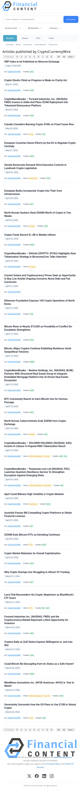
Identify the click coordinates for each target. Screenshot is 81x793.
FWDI (31, 115)
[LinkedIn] (44, 776)
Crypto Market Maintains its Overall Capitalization (32, 553)
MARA (32, 245)
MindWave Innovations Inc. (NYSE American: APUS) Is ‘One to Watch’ (39, 684)
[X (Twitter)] (29, 776)
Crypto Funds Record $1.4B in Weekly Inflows (30, 234)
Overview (10, 44)
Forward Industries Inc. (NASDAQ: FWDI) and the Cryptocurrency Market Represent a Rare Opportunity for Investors (36, 620)
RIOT (31, 204)
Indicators (54, 28)
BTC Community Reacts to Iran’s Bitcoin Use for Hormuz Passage (36, 400)
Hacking (31, 226)
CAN (31, 314)
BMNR (32, 362)
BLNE (32, 390)
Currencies (27, 44)
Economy (32, 267)
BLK (43, 608)
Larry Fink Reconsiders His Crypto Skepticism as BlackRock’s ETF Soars (39, 596)
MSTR (32, 156)
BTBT (32, 340)
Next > (71, 56)
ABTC (32, 412)
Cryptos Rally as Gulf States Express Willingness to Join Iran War (38, 643)
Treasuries (52, 44)
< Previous (8, 56)
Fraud (31, 134)
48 (58, 56)
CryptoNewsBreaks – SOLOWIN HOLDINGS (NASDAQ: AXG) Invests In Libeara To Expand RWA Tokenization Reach (38, 444)
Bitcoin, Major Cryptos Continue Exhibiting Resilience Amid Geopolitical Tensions (37, 350)
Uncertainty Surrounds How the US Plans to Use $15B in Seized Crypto (40, 706)
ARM (60, 456)
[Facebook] (37, 776)
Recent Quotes (11, 28)
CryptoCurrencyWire (14, 72)
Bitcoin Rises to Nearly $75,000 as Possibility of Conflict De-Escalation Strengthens (38, 328)
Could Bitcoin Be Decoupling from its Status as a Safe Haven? (39, 663)
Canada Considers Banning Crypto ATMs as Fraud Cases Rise (39, 124)
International (40, 44)
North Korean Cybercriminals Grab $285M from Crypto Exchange (35, 422)
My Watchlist (33, 28)
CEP (44, 134)
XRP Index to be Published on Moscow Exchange (31, 61)
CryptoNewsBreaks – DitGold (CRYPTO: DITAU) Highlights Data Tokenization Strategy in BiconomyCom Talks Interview (40, 255)
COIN (45, 226)
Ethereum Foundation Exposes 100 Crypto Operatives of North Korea (39, 302)
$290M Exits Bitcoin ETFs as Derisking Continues (32, 534)
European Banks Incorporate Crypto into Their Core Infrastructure (33, 192)
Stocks (25, 38)
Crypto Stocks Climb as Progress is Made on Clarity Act (35, 80)
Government (33, 178)
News (18, 44)
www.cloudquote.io (63, 757)
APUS (61, 696)
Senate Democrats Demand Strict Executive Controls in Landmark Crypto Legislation (35, 166)
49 (64, 56)
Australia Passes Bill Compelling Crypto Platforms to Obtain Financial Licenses (38, 514)
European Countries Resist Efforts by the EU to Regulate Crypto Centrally (40, 144)
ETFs (38, 38)
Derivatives (47, 485)
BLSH (32, 90)
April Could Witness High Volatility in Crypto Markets (34, 494)
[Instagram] (51, 776)
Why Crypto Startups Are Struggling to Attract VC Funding (37, 572)
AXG (65, 456)
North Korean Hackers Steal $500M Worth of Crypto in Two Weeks (37, 214)
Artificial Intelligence (35, 456)
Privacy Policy (53, 763)
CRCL (32, 72)
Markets (10, 38)
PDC (62, 485)
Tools (51, 38)
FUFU (48, 178)
